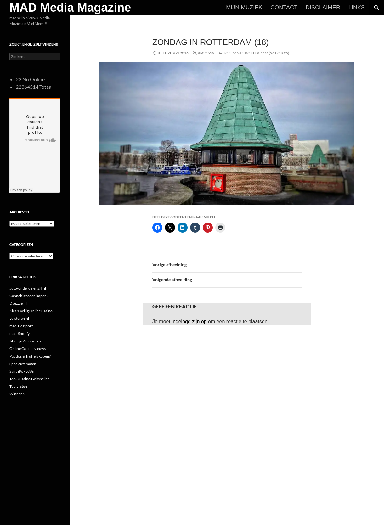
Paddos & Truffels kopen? (30, 356)
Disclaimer (323, 7)
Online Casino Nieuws (27, 348)
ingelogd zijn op (189, 321)
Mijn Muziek (244, 7)
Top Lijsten (18, 386)
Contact (283, 7)
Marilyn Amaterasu (25, 341)
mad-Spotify (19, 333)
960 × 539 (206, 53)
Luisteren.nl (19, 318)
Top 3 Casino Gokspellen (29, 378)
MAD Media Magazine (70, 7)
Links (356, 7)
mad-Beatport (21, 326)
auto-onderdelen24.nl (27, 288)
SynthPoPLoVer (22, 371)
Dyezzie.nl (18, 303)
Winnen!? (17, 394)
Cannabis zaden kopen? (28, 295)
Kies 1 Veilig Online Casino (31, 310)
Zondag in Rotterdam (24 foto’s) (256, 53)
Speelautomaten (22, 363)
